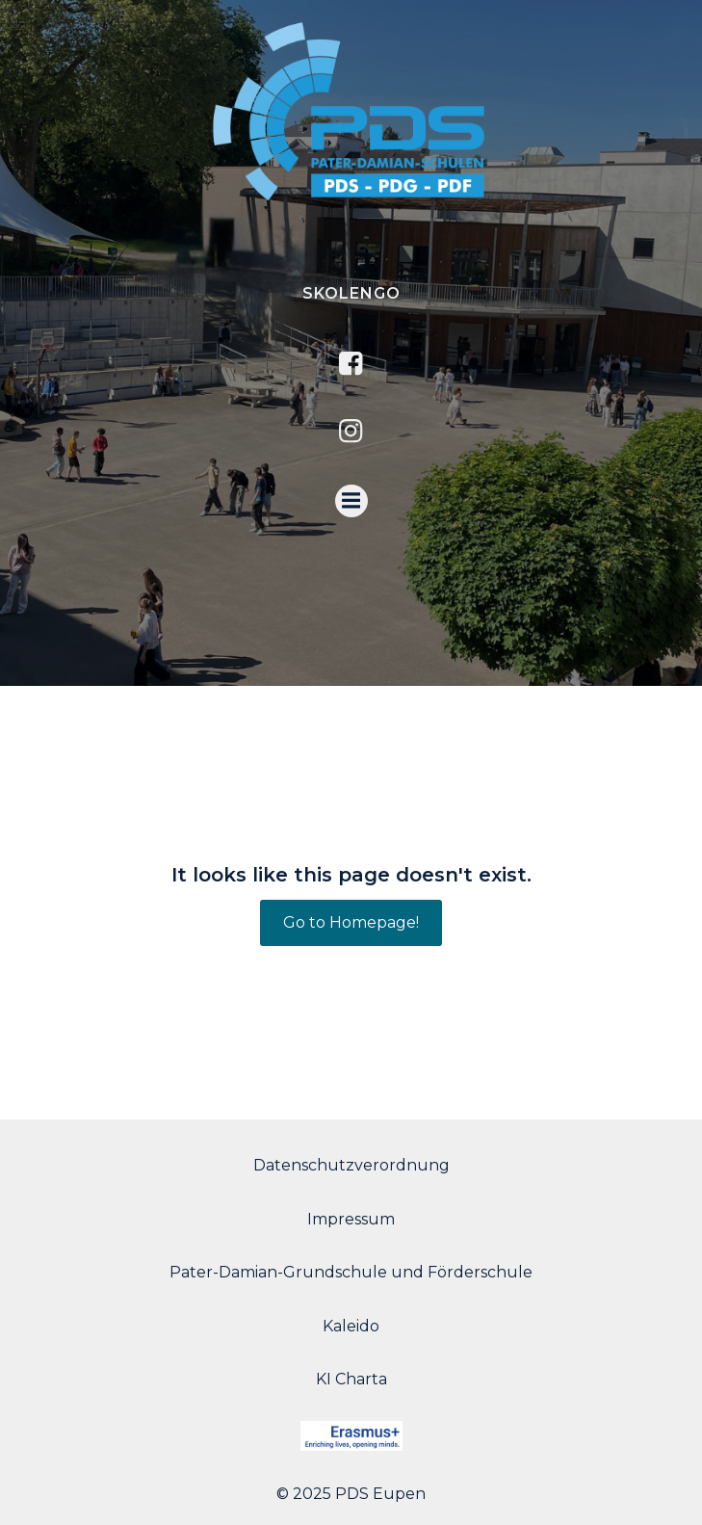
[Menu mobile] (351, 501)
